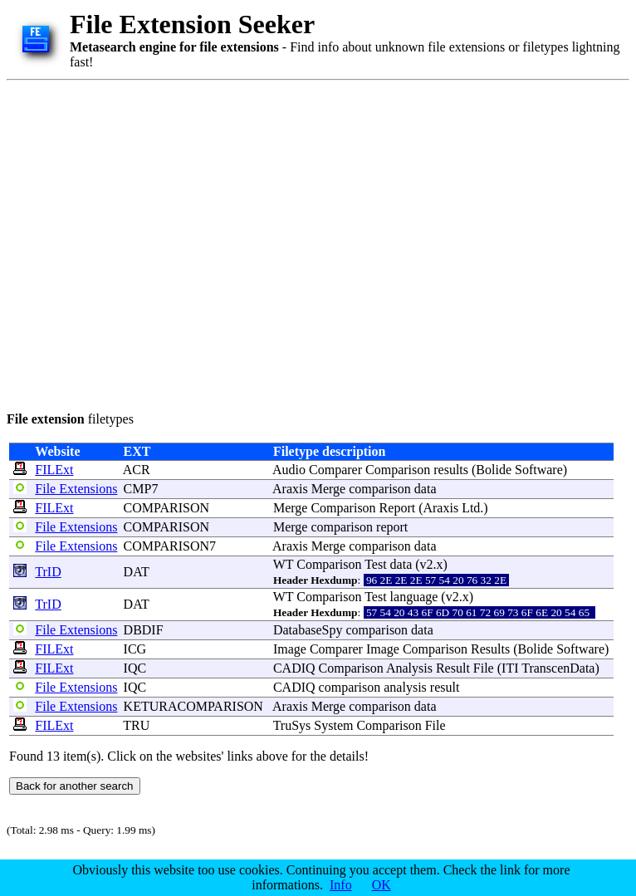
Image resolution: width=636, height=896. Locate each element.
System (333, 725)
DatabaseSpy (308, 630)
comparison (380, 489)
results (450, 470)
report (392, 527)
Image (289, 649)
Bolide (493, 470)
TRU (136, 725)
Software (539, 470)
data (425, 489)
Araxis (290, 489)
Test (375, 564)
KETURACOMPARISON (193, 706)
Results (490, 649)
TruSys (292, 725)
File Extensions (76, 489)
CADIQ (294, 668)
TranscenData (557, 668)
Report (397, 508)
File (483, 668)
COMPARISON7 (170, 546)
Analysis (409, 668)
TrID (48, 572)
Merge (328, 489)
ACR (136, 470)
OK (381, 885)
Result (453, 668)
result (445, 687)
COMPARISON (166, 508)
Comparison (397, 470)
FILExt (54, 470)
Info (341, 885)
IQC (135, 668)
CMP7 (141, 489)
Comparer (335, 470)
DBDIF (144, 630)
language (414, 597)
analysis (405, 687)
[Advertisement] (155, 243)
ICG (135, 649)
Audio (289, 470)
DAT (136, 572)
